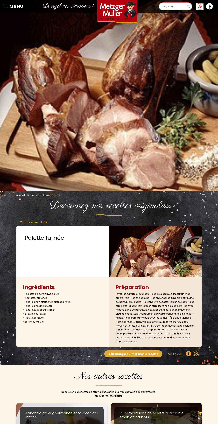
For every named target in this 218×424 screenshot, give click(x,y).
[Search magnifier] (188, 6)
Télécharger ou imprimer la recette (133, 354)
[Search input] (174, 6)
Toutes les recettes (33, 222)
